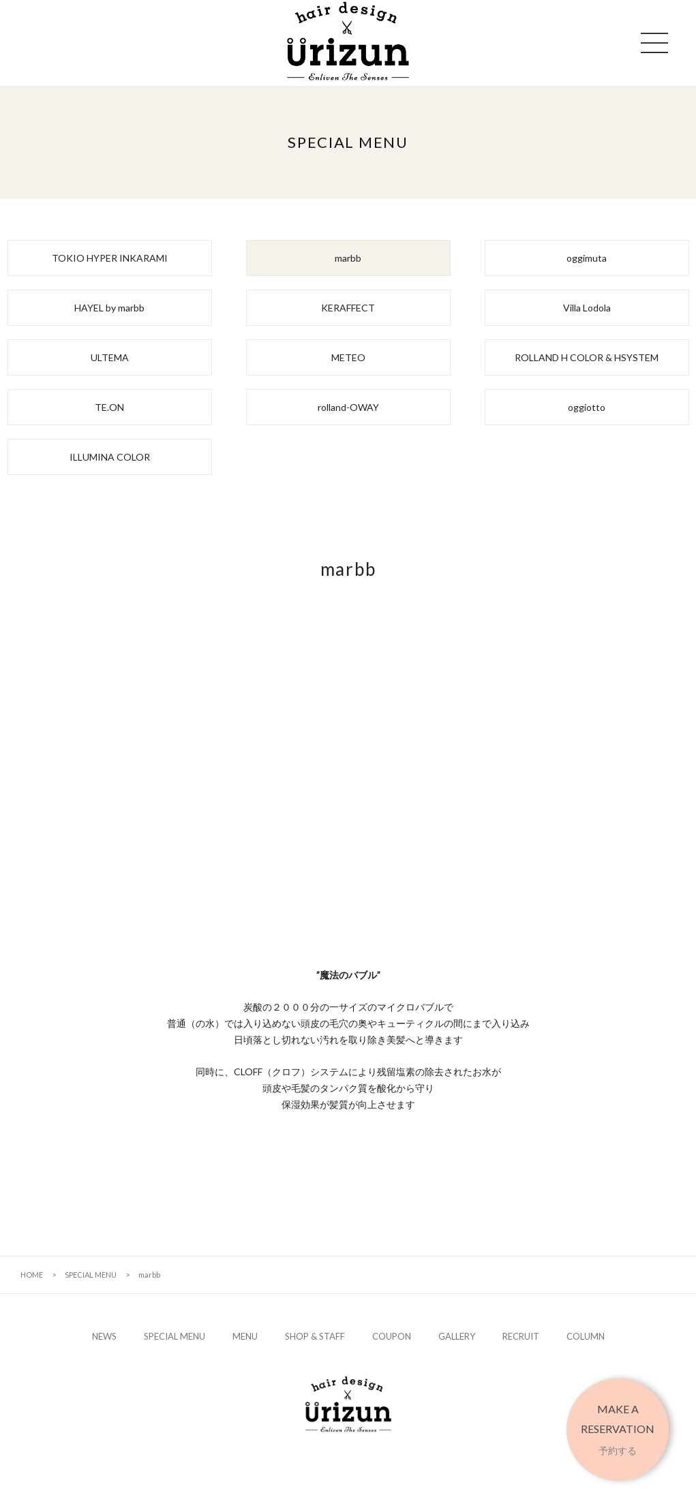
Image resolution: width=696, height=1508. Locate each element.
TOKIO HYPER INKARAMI (110, 258)
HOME (31, 1274)
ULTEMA (110, 357)
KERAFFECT (348, 307)
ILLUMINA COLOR (110, 457)
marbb (348, 258)
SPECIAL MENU (91, 1274)
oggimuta (586, 258)
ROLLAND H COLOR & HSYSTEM (587, 357)
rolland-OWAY (348, 407)
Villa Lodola (587, 307)
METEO (348, 357)
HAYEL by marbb (109, 307)
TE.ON (109, 407)
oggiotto (586, 407)
